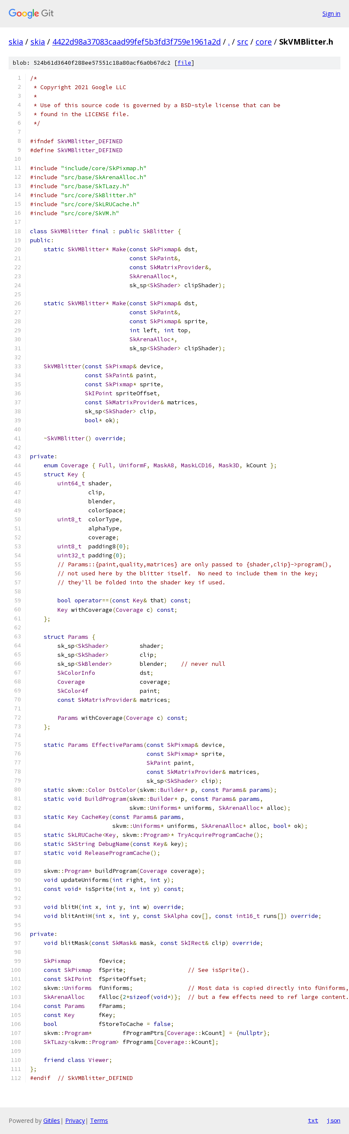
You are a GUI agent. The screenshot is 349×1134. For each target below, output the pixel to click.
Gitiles (51, 1120)
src (242, 41)
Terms (99, 1120)
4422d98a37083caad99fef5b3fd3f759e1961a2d (136, 41)
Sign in (331, 13)
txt (313, 1120)
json (333, 1120)
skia (16, 41)
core (264, 41)
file (184, 62)
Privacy (75, 1120)
